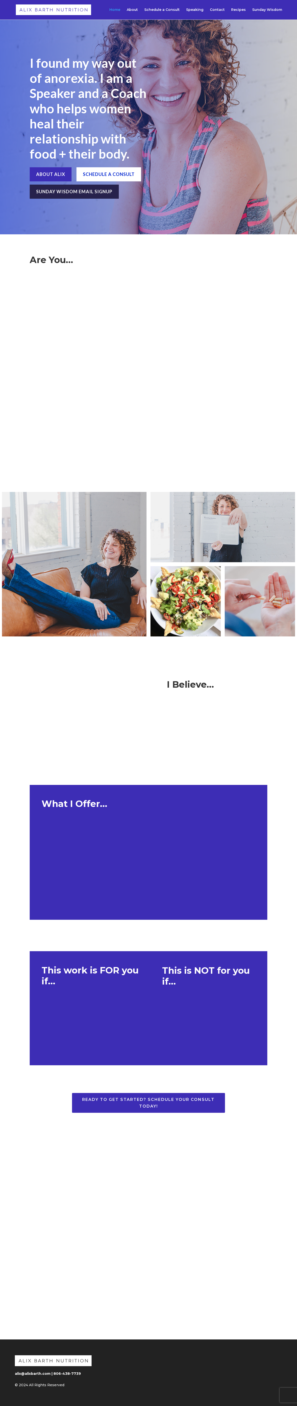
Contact (217, 10)
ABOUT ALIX (50, 174)
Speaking (194, 10)
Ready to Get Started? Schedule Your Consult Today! (148, 1103)
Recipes (238, 10)
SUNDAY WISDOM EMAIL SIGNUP (74, 191)
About (132, 10)
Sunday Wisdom (267, 10)
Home (114, 10)
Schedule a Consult (162, 10)
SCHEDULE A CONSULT (109, 174)
